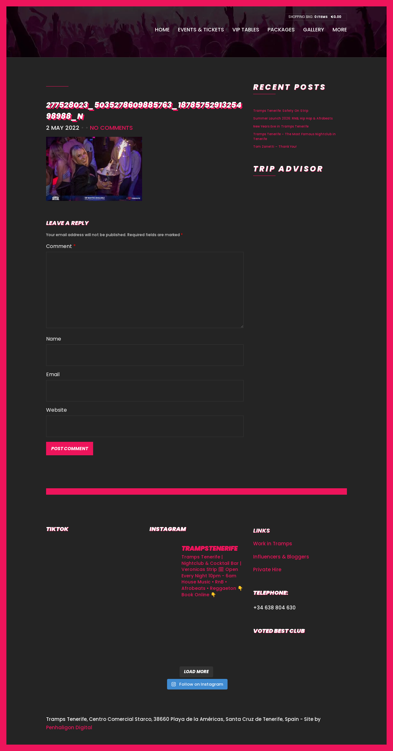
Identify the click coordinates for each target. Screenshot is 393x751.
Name (53, 338)
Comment (61, 246)
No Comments (111, 128)
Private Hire (267, 569)
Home (162, 29)
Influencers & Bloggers (281, 556)
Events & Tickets (201, 29)
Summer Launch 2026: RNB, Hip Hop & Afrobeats (293, 118)
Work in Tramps (272, 543)
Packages (281, 29)
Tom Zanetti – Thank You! (275, 146)
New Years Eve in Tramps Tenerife (281, 126)
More (340, 29)
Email (53, 374)
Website (56, 410)
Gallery (313, 29)
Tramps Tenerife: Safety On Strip (280, 111)
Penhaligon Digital (69, 727)
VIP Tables (245, 29)
